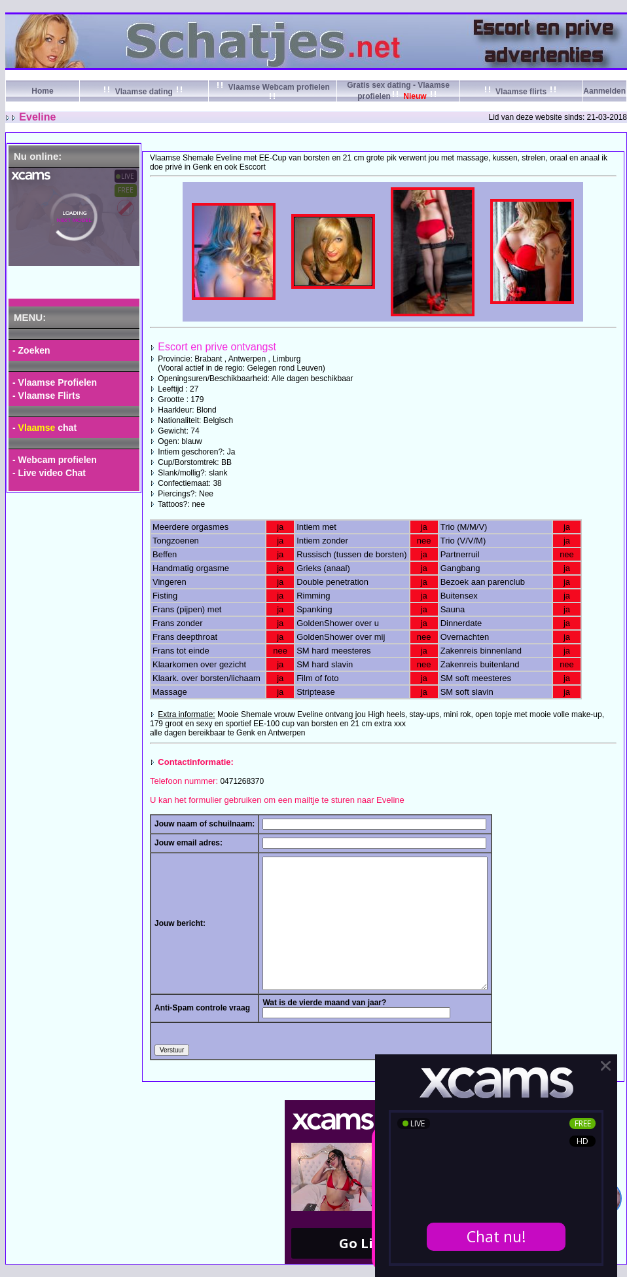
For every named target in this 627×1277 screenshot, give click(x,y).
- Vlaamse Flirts (46, 395)
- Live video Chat (49, 473)
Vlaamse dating (143, 91)
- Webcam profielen (54, 459)
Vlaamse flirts (521, 91)
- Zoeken (31, 350)
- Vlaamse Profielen (54, 382)
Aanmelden (604, 91)
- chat (44, 427)
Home (42, 91)
